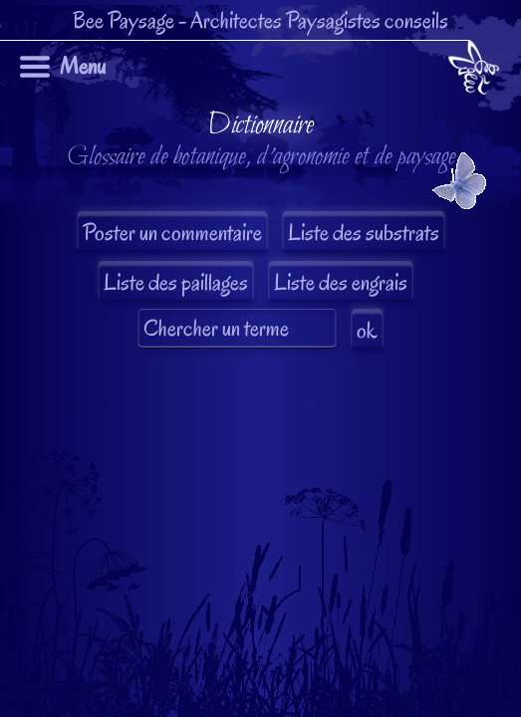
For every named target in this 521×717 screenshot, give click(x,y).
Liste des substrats (363, 232)
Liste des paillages (176, 282)
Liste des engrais (340, 282)
